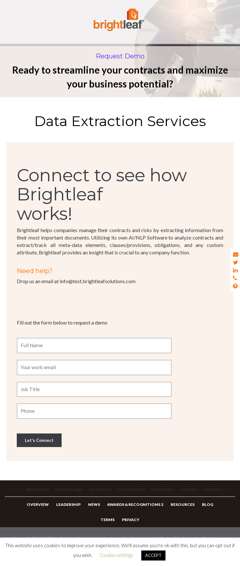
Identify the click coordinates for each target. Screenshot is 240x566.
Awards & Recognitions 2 (134, 510)
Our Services (100, 493)
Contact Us (216, 493)
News (95, 510)
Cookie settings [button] (116, 555)
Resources (180, 510)
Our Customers (131, 493)
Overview (43, 510)
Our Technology (67, 493)
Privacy (129, 529)
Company (191, 493)
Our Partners (164, 493)
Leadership (71, 510)
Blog (203, 510)
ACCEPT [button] (153, 555)
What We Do (34, 493)
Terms (108, 529)
